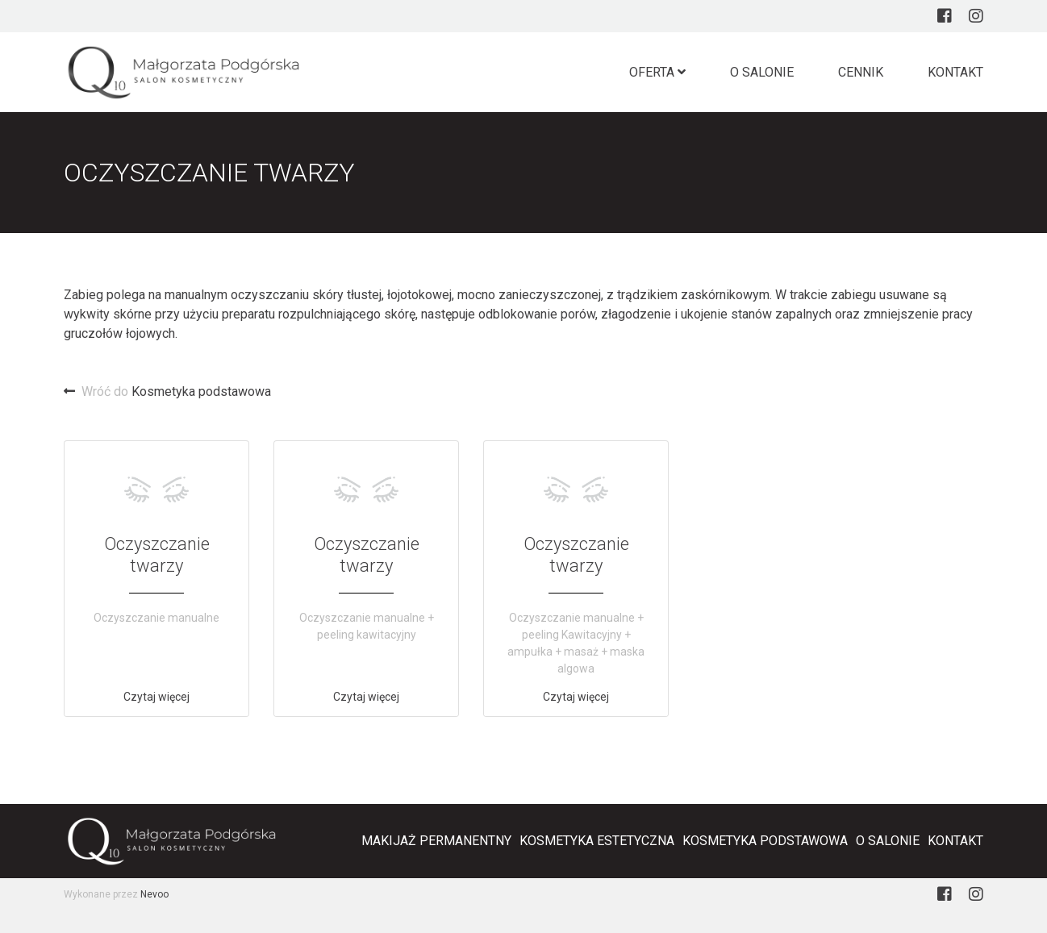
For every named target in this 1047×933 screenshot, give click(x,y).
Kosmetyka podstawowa (167, 391)
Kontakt (955, 72)
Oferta (657, 72)
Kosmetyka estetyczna (596, 840)
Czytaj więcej (156, 696)
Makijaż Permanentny (436, 840)
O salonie (762, 72)
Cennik (860, 72)
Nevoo (154, 894)
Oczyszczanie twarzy (157, 554)
